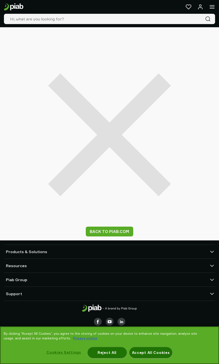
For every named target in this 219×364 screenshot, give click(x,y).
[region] (109, 345)
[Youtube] (110, 322)
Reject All (107, 352)
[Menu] (212, 7)
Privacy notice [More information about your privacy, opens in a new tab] (85, 338)
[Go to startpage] (13, 7)
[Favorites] (188, 7)
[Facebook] (98, 322)
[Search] (209, 19)
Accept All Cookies (151, 352)
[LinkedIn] (121, 322)
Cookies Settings (63, 352)
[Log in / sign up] (200, 7)
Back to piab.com (109, 231)
